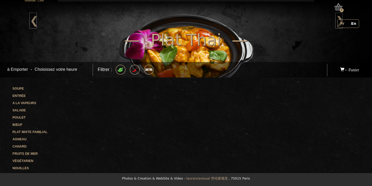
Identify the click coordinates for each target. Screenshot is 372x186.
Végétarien (22, 161)
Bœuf (17, 125)
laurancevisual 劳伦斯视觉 (207, 178)
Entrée (19, 96)
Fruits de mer (25, 154)
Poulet (19, 117)
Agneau (19, 139)
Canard (19, 146)
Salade (19, 110)
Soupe (18, 88)
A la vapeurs (24, 103)
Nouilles (20, 168)
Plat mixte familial (30, 132)
